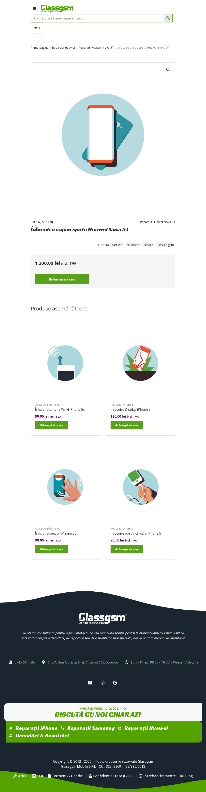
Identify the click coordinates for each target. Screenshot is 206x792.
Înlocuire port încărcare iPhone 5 (136, 533)
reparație (133, 245)
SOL (38, 775)
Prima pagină (39, 47)
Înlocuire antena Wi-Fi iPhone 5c (60, 409)
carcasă (117, 245)
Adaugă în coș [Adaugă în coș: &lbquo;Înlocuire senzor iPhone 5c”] (51, 549)
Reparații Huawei (63, 47)
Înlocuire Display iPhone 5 (131, 409)
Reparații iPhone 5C (47, 404)
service (148, 245)
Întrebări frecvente (157, 775)
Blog (186, 775)
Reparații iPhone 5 (122, 404)
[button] (168, 69)
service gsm (166, 245)
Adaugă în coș (62, 279)
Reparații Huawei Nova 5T (96, 47)
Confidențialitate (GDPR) (111, 775)
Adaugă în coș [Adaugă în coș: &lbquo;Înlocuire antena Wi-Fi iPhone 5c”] (51, 425)
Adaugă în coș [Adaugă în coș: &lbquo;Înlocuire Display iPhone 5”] (127, 425)
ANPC (20, 775)
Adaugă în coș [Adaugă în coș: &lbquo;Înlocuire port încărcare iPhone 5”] (127, 549)
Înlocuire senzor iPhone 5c (55, 533)
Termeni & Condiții (66, 775)
